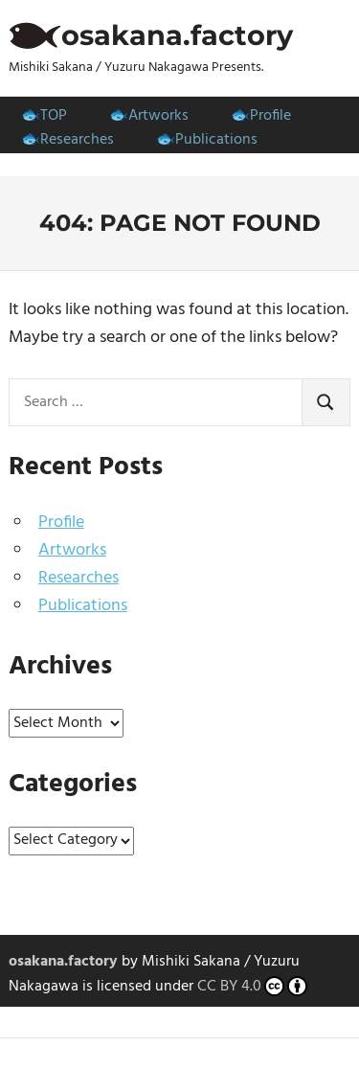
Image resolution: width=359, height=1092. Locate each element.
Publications (216, 139)
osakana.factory (177, 35)
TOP (53, 115)
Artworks (158, 115)
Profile (270, 115)
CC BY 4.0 (252, 987)
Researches (77, 139)
